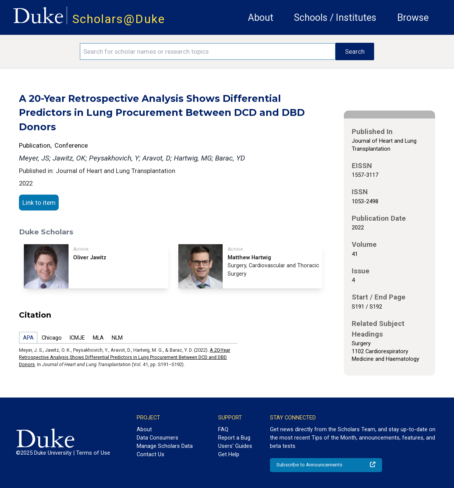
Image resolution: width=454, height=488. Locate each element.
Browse (413, 17)
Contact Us (150, 454)
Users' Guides (235, 446)
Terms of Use (93, 452)
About (260, 17)
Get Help (228, 454)
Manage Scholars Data (165, 446)
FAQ (223, 429)
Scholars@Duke (118, 19)
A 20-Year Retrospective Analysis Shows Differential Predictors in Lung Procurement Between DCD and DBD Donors (124, 357)
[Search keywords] (207, 51)
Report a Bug (234, 437)
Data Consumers (157, 437)
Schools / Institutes (335, 17)
